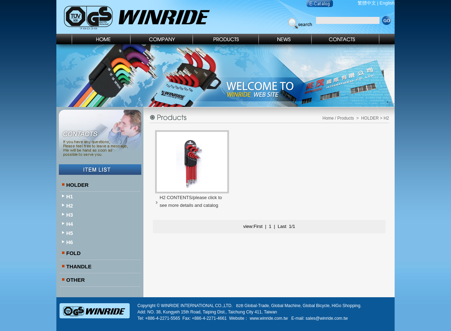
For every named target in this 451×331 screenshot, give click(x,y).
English (387, 3)
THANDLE (79, 266)
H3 (69, 215)
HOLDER (77, 185)
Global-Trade (257, 305)
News (285, 39)
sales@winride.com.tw (326, 318)
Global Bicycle (316, 305)
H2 (69, 206)
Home (93, 39)
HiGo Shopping (346, 305)
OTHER (75, 280)
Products (226, 39)
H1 (69, 196)
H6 (69, 242)
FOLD (73, 253)
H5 (69, 233)
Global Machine (286, 305)
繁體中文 (367, 3)
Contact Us (353, 39)
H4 (69, 224)
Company (162, 39)
